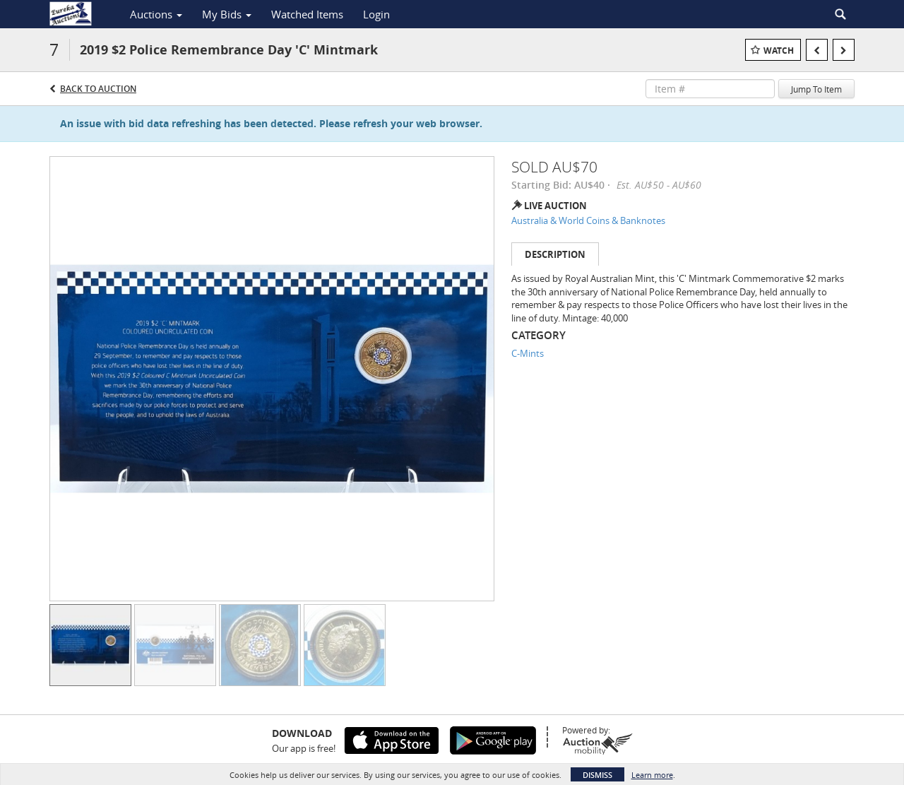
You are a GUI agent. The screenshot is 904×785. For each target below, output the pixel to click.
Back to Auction (98, 89)
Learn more (652, 774)
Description (555, 254)
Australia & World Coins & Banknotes (588, 220)
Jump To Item (816, 89)
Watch (778, 51)
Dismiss (597, 774)
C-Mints (527, 353)
